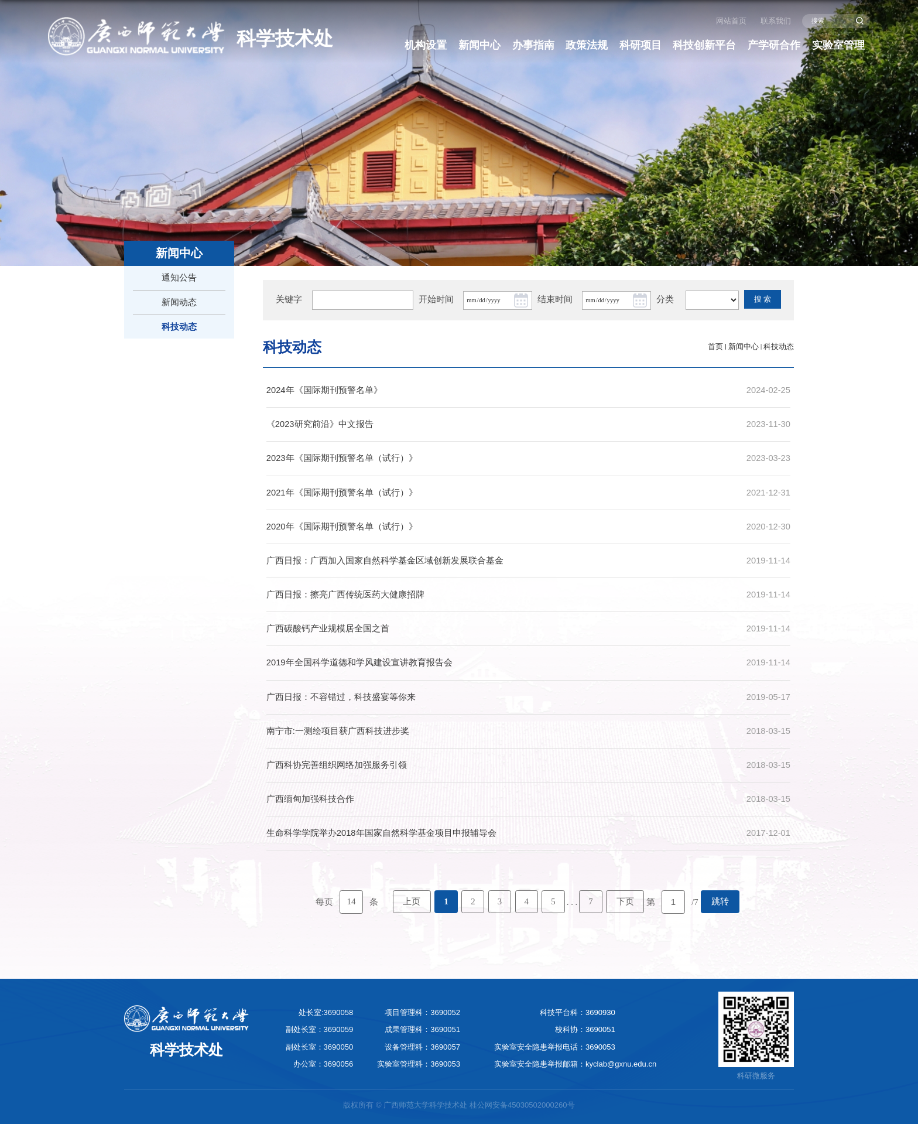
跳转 (720, 901)
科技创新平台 (704, 45)
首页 (715, 346)
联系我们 (776, 20)
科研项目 (640, 45)
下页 (625, 901)
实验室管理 (838, 45)
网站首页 (731, 20)
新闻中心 (479, 45)
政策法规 (587, 45)
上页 (411, 901)
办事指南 (533, 45)
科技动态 (778, 346)
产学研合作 (774, 45)
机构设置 (426, 45)
